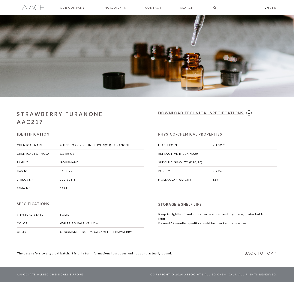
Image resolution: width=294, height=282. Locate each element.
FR (274, 7)
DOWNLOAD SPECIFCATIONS (203, 113)
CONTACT (153, 7)
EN (267, 7)
